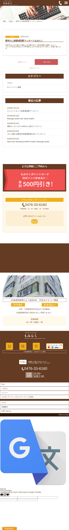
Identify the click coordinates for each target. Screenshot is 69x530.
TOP (4, 21)
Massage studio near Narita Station (20, 119)
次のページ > (34, 68)
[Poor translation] (6, 495)
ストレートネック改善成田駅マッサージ (22, 111)
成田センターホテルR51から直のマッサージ (24, 126)
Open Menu (66, 3)
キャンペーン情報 (14, 87)
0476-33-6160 (36, 205)
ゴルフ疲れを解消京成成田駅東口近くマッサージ (26, 134)
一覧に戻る (46, 62)
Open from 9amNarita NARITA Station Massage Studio (28, 142)
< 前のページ (22, 62)
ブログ (10, 21)
